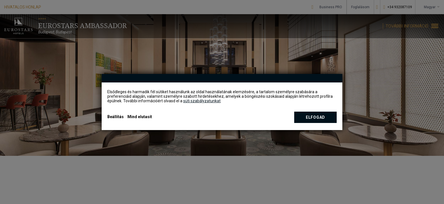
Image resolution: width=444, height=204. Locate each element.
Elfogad (315, 117)
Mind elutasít (139, 116)
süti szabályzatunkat (202, 101)
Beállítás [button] (115, 116)
